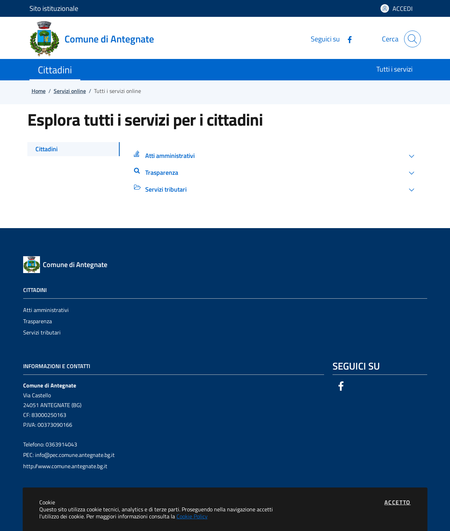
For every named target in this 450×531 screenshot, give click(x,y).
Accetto (397, 502)
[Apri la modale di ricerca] (412, 39)
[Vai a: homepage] (95, 39)
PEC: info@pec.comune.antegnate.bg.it (69, 455)
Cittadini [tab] (46, 149)
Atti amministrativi (46, 310)
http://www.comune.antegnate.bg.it (65, 466)
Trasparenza (37, 321)
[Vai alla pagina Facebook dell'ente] (347, 39)
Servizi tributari (42, 332)
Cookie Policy (192, 516)
